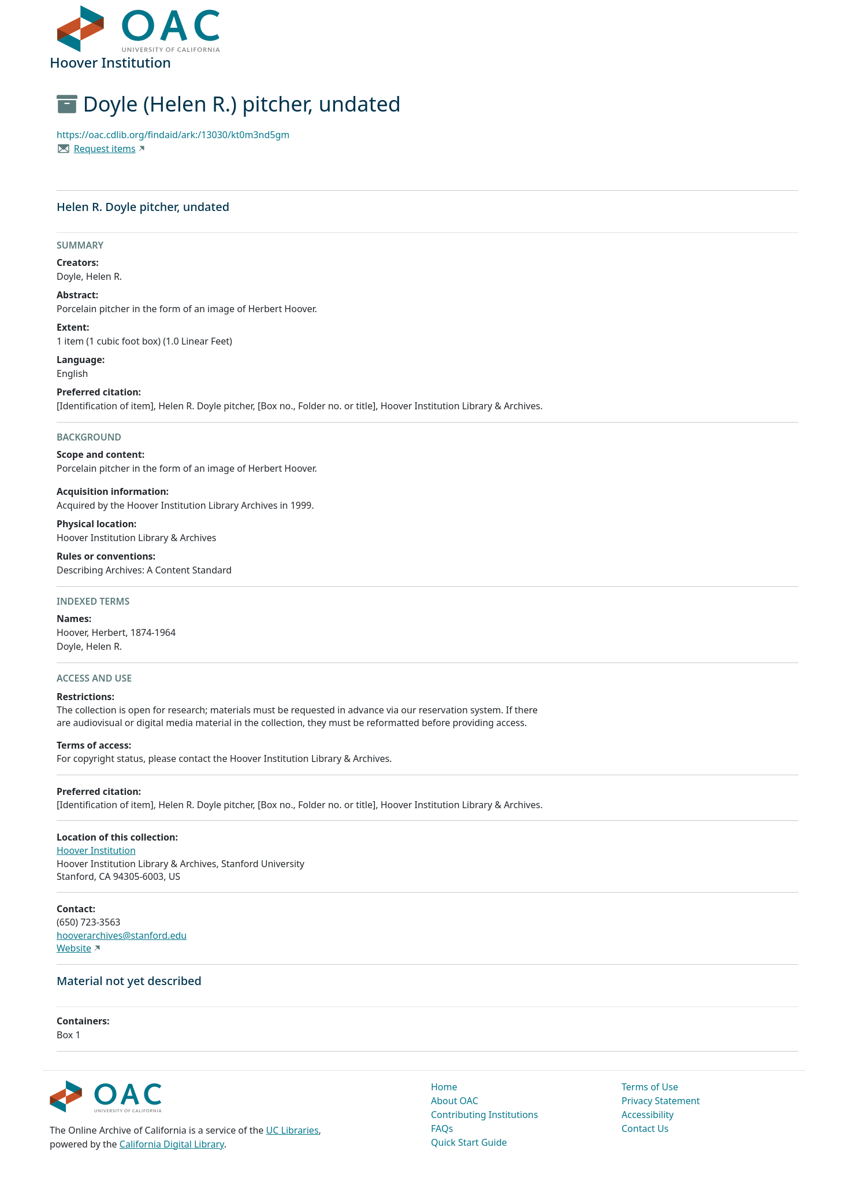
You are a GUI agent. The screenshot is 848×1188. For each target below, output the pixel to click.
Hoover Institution (96, 850)
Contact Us (645, 1128)
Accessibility (648, 1114)
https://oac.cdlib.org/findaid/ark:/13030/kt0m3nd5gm (173, 134)
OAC (139, 29)
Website (74, 948)
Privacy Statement (661, 1100)
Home (444, 1086)
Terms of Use (650, 1086)
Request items (105, 148)
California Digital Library (172, 1144)
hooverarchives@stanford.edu (122, 935)
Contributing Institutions (484, 1114)
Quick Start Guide (469, 1142)
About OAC (454, 1100)
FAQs (442, 1128)
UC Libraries (292, 1130)
